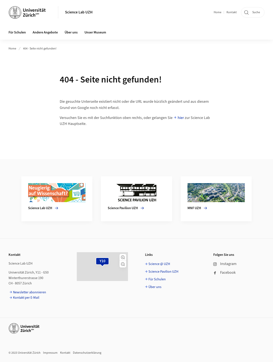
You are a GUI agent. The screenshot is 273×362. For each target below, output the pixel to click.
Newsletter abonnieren (29, 292)
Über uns (154, 287)
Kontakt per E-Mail (26, 297)
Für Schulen (157, 279)
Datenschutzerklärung (87, 353)
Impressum (50, 353)
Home (217, 12)
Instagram (225, 263)
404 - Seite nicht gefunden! (40, 48)
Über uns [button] (71, 32)
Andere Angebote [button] (45, 32)
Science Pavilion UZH (163, 271)
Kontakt (232, 12)
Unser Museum (95, 32)
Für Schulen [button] (17, 32)
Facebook (224, 272)
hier (181, 117)
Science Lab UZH (79, 12)
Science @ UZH (159, 264)
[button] (122, 257)
